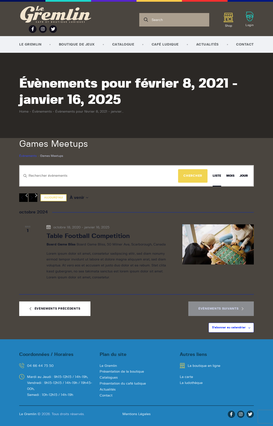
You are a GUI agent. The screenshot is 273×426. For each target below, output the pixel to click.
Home (24, 111)
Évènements (42, 111)
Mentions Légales (136, 414)
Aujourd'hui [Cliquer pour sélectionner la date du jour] (53, 197)
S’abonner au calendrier (229, 327)
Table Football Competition (88, 236)
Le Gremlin (27, 414)
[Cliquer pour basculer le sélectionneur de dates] (79, 197)
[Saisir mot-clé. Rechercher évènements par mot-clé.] (99, 176)
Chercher (192, 175)
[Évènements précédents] (23, 197)
